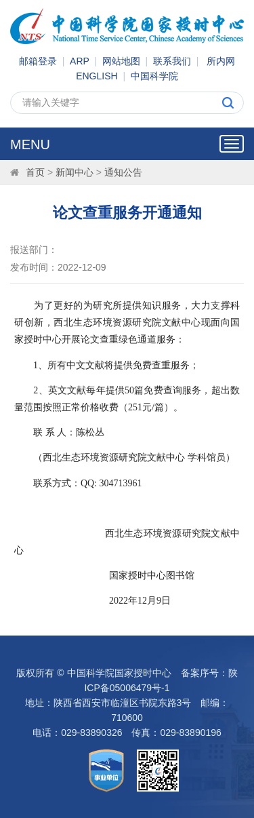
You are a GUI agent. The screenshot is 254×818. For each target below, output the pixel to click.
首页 (35, 172)
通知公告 (123, 172)
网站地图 (121, 61)
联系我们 (172, 61)
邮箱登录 (38, 61)
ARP (79, 61)
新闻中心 (74, 172)
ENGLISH (96, 76)
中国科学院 (154, 76)
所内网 (221, 61)
